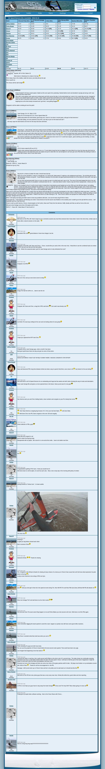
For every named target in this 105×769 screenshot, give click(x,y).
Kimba (8, 38)
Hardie (11, 255)
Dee (7, 54)
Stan (7, 66)
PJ (11, 376)
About (18, 13)
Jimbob (11, 408)
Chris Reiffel (9, 40)
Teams (50, 13)
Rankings (63, 13)
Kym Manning (10, 36)
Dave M (8, 28)
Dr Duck (8, 46)
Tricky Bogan (10, 26)
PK (7, 58)
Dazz (7, 48)
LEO (11, 354)
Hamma (8, 33)
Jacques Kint (11, 679)
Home (7, 13)
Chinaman (11, 214)
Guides (28, 13)
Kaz (7, 52)
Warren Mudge (10, 56)
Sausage (11, 240)
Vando (11, 272)
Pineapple (9, 64)
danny (8, 62)
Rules (40, 13)
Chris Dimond (11, 642)
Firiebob (11, 297)
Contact (90, 13)
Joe (7, 44)
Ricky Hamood (10, 50)
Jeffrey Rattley (10, 24)
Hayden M (9, 60)
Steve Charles (11, 672)
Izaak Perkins (11, 594)
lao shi (11, 416)
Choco (8, 31)
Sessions (77, 13)
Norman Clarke (10, 42)
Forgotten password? (83, 9)
